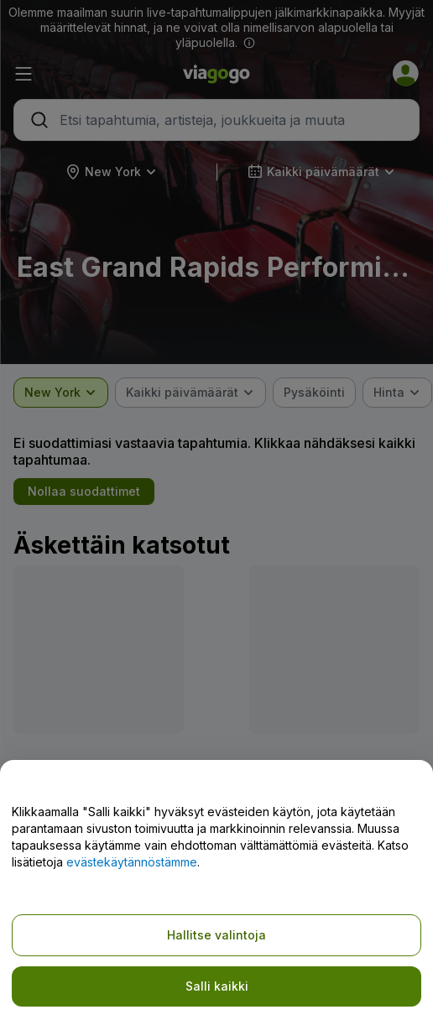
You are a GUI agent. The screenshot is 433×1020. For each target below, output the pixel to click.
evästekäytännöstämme (131, 862)
